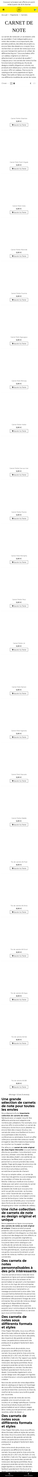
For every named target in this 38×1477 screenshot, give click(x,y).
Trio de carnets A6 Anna (19, 906)
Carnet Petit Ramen (19, 687)
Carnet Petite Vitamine (19, 118)
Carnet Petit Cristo (19, 206)
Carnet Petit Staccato (19, 774)
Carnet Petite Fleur (19, 599)
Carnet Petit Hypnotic (19, 731)
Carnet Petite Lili (19, 643)
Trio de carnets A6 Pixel (19, 862)
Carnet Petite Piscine (19, 512)
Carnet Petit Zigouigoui (19, 337)
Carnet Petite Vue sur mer (19, 468)
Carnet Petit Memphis (19, 556)
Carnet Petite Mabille (19, 818)
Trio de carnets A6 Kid (19, 1037)
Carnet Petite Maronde (19, 250)
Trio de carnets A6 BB (19, 1081)
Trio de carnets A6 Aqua (19, 993)
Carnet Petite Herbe (19, 425)
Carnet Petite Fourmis (19, 293)
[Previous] (30, 83)
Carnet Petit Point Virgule (19, 162)
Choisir (5, 83)
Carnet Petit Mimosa (19, 381)
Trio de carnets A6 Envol (19, 949)
